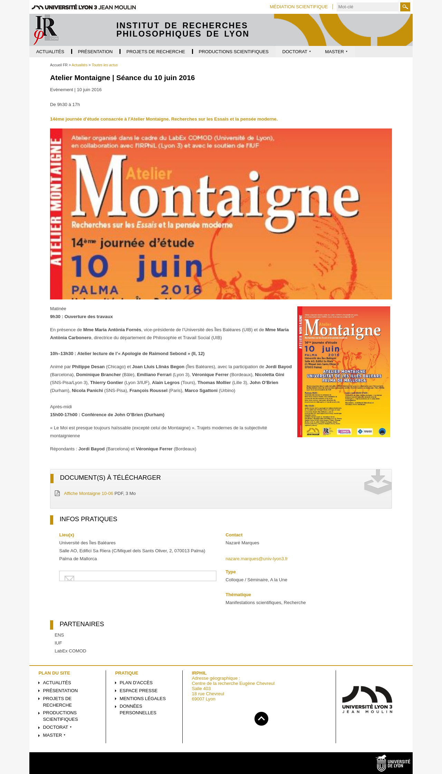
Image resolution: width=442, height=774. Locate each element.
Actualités (57, 682)
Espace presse (139, 690)
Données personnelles (138, 709)
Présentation (60, 690)
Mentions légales (143, 698)
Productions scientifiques (60, 716)
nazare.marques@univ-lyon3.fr (256, 558)
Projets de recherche (57, 702)
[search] (368, 6)
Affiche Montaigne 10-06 (88, 493)
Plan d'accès (136, 682)
